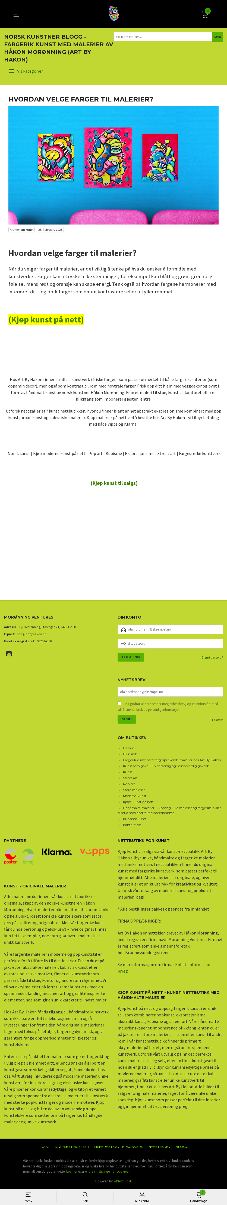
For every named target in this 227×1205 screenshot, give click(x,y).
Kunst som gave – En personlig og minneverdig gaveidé (166, 766)
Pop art (129, 784)
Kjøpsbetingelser (72, 1147)
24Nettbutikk (123, 1181)
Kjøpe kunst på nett (138, 802)
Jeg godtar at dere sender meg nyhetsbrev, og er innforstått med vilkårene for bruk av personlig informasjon (168, 707)
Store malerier (134, 790)
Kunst (127, 772)
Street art (130, 778)
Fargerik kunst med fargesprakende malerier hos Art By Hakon (172, 760)
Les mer (217, 720)
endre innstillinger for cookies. (107, 1172)
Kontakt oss (132, 825)
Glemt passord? (212, 657)
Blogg (182, 1147)
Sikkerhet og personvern (118, 1147)
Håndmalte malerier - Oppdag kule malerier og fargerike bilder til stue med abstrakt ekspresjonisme (169, 810)
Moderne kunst (134, 796)
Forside (128, 748)
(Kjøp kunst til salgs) (114, 483)
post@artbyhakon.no (31, 634)
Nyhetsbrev (160, 1147)
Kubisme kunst (135, 819)
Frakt (44, 1147)
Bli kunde (130, 754)
